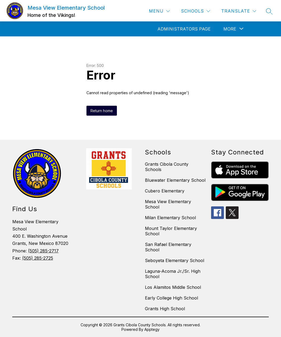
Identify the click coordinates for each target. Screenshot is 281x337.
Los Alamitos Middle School (173, 287)
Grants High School (165, 308)
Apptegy (152, 329)
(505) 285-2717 (43, 250)
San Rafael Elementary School (168, 247)
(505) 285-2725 (37, 258)
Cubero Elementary (164, 191)
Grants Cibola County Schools (166, 166)
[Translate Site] (239, 11)
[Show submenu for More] (229, 29)
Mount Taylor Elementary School (171, 231)
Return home (101, 110)
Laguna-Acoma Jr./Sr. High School (172, 273)
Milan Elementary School (170, 217)
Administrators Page (184, 29)
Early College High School (171, 298)
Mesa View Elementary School (168, 204)
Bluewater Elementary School (175, 180)
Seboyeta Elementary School (174, 260)
